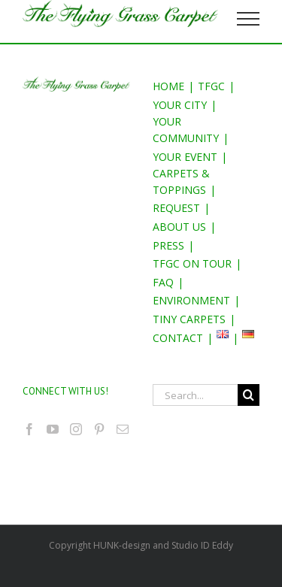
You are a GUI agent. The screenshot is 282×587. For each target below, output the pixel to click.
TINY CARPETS (189, 319)
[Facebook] (29, 429)
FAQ (163, 282)
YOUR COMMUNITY (186, 129)
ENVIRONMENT (191, 300)
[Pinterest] (99, 429)
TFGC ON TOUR (192, 263)
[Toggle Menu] (248, 19)
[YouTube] (53, 429)
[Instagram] (76, 429)
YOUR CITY (180, 105)
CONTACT (178, 338)
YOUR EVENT (185, 157)
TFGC (211, 86)
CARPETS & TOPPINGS (181, 181)
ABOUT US (179, 226)
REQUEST (176, 208)
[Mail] (123, 429)
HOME (168, 86)
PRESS (168, 245)
